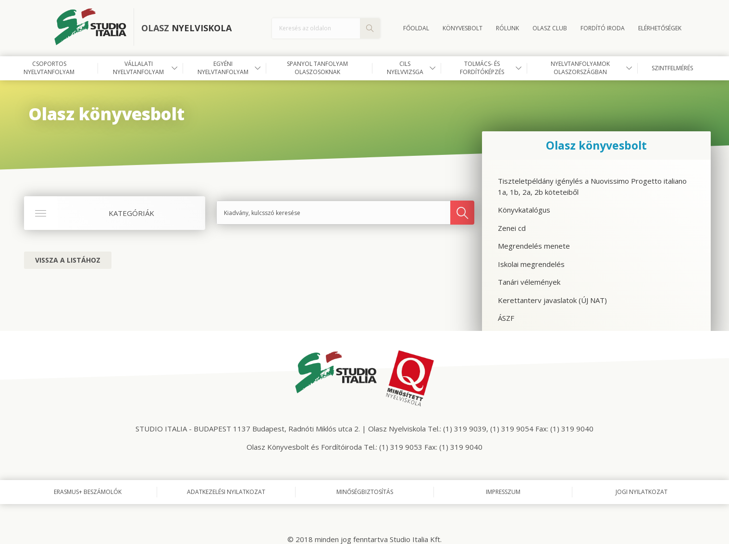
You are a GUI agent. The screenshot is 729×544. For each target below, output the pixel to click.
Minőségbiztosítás (364, 492)
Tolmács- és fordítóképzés (482, 68)
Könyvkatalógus (524, 210)
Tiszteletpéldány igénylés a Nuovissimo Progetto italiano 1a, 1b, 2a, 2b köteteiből (592, 186)
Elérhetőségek (659, 28)
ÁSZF (506, 318)
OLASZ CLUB (549, 28)
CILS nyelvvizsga (405, 68)
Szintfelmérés (672, 68)
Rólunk (507, 28)
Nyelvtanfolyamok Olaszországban (580, 68)
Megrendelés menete (534, 246)
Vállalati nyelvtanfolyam (138, 68)
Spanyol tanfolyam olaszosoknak (317, 68)
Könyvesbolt (462, 28)
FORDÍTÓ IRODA (603, 28)
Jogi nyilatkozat (641, 492)
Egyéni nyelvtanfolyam (223, 68)
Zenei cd (512, 228)
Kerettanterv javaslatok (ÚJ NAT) (552, 300)
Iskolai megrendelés (531, 264)
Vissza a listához (67, 260)
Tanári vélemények (529, 282)
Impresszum (503, 492)
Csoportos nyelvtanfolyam (49, 68)
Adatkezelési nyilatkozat (226, 492)
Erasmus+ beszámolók (88, 492)
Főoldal (416, 28)
